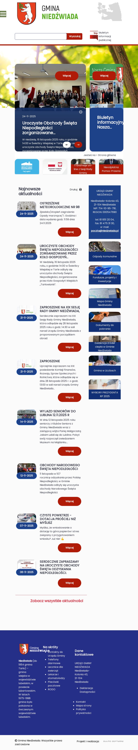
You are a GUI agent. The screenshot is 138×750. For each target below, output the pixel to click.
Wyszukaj (74, 36)
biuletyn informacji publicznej (100, 36)
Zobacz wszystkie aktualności (56, 600)
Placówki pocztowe (54, 683)
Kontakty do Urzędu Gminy (56, 654)
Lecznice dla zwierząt (55, 668)
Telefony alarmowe (54, 661)
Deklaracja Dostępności (87, 690)
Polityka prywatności (83, 711)
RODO (51, 689)
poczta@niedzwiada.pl (105, 231)
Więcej (67, 76)
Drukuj (76, 189)
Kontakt (81, 702)
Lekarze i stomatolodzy (56, 676)
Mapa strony (84, 705)
